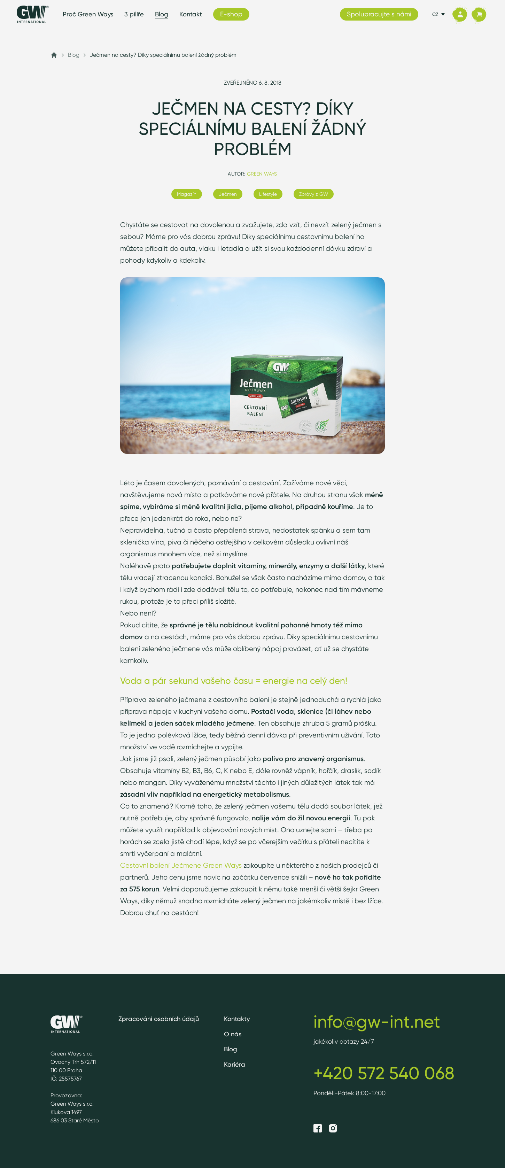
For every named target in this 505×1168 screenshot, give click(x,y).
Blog (161, 14)
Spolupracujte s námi (379, 14)
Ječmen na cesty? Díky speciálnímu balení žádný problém (163, 55)
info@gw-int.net (376, 1021)
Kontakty (237, 1019)
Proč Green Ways (88, 14)
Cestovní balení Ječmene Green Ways (181, 865)
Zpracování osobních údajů (158, 1019)
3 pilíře (134, 14)
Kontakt (190, 14)
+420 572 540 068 (383, 1073)
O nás (232, 1034)
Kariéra (234, 1064)
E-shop (231, 14)
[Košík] (478, 14)
